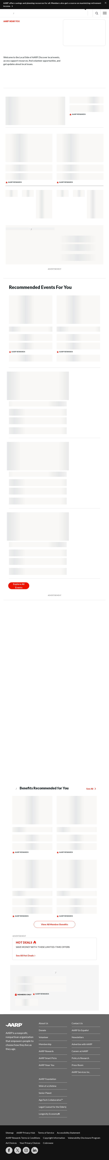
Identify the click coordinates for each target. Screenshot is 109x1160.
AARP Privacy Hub (25, 1132)
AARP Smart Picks (48, 1058)
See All (89, 788)
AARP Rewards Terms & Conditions (23, 1137)
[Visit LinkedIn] (34, 1150)
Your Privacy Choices (30, 1143)
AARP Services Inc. (81, 1072)
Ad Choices (11, 1143)
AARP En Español (80, 1030)
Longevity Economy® (49, 1113)
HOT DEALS (24, 942)
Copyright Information (54, 1137)
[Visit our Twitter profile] (17, 1150)
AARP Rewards (46, 1051)
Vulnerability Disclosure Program (84, 1137)
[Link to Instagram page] (26, 1150)
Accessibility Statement (68, 1132)
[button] (96, 13)
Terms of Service (46, 1132)
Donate (42, 1030)
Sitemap (10, 1132)
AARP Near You (46, 1065)
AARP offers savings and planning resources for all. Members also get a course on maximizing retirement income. (52, 4)
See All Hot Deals (25, 955)
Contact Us (77, 1023)
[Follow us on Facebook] (9, 1150)
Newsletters (78, 1037)
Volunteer (43, 1037)
